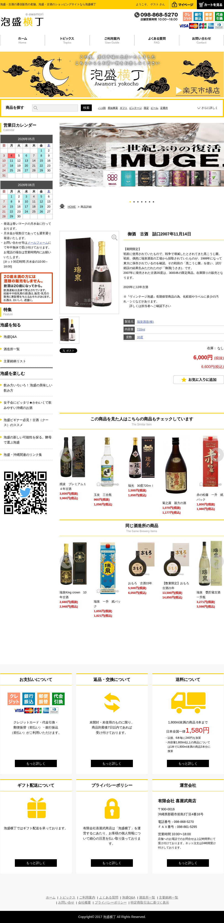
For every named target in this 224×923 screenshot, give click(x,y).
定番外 (164, 108)
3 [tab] (137, 201)
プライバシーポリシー (111, 902)
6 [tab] (149, 201)
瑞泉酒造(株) (145, 321)
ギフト (123, 108)
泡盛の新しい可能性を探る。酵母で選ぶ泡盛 (28, 439)
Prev (67, 455)
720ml (141, 329)
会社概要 (84, 902)
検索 (86, 107)
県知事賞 (113, 108)
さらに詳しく (209, 107)
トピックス (67, 897)
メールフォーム (37, 242)
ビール (154, 108)
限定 (146, 108)
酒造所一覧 (12, 349)
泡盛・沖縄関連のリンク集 (23, 454)
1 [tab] (130, 201)
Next (217, 455)
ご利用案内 (87, 897)
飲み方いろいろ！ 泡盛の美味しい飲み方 (28, 387)
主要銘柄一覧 (168, 897)
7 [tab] (153, 201)
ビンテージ (135, 108)
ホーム (50, 897)
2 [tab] (133, 201)
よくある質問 (108, 897)
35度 (140, 337)
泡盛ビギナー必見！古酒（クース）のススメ (26, 422)
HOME (72, 206)
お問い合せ (66, 902)
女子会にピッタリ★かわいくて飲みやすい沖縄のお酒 (28, 405)
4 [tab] (141, 201)
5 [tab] (145, 201)
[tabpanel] (142, 155)
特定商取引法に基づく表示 (150, 902)
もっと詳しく (35, 763)
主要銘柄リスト (15, 361)
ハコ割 (102, 108)
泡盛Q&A (10, 337)
